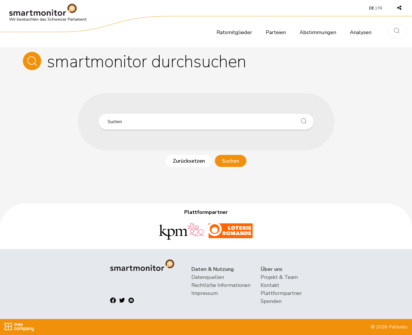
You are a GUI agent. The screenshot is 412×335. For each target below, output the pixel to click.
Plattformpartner (281, 293)
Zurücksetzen (189, 160)
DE (371, 8)
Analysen (360, 32)
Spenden (271, 301)
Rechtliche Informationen (220, 285)
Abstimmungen (318, 32)
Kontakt (270, 285)
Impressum (204, 293)
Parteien (276, 32)
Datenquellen (207, 277)
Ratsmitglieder (234, 32)
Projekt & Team (279, 277)
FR (380, 8)
